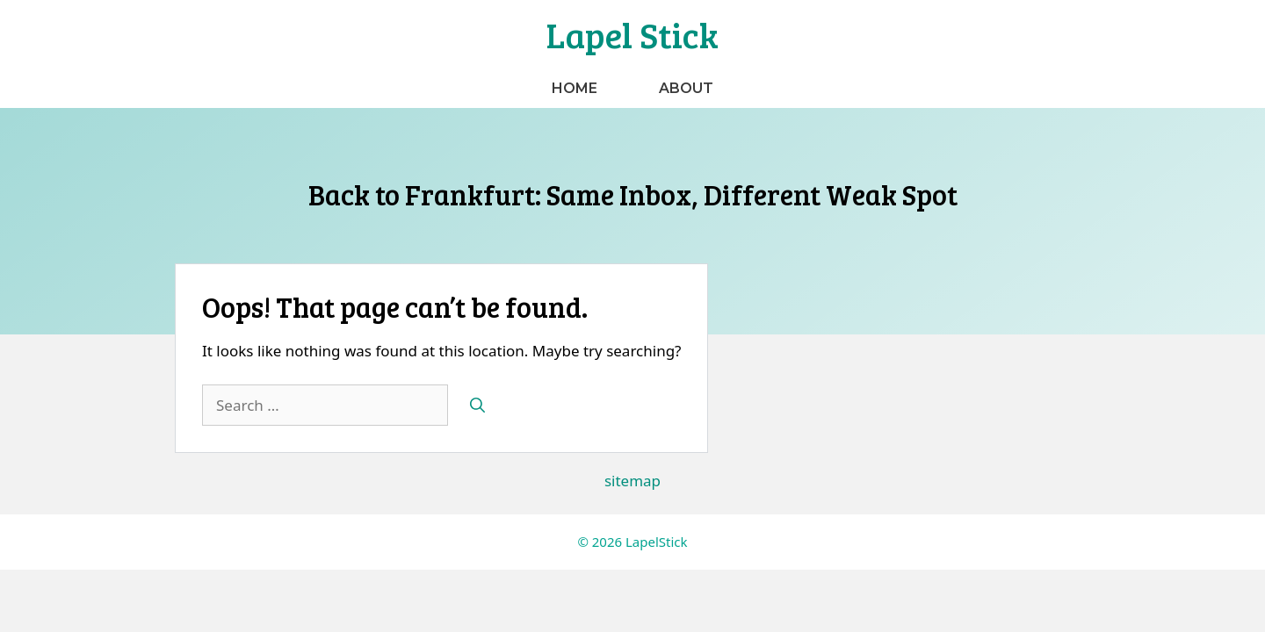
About (686, 88)
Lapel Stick (632, 34)
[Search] (477, 405)
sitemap (632, 480)
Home (574, 88)
